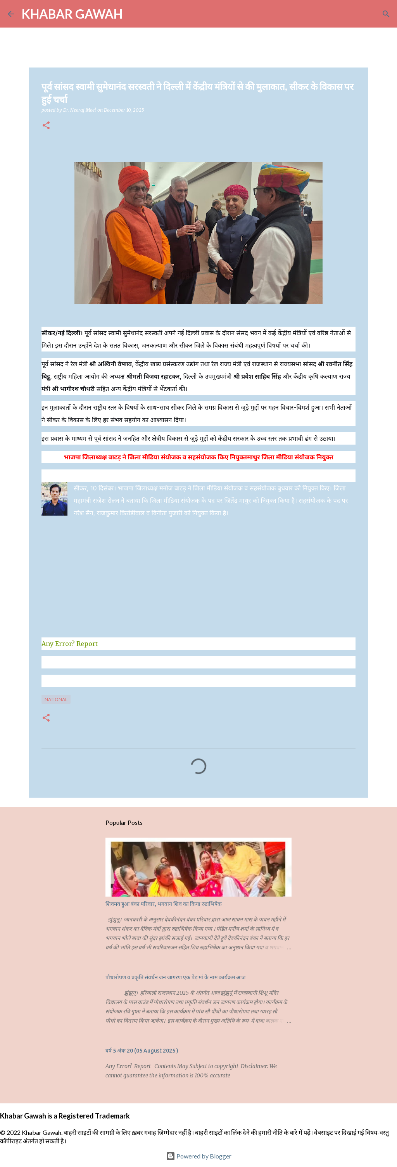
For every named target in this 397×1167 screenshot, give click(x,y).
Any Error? (58, 644)
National (56, 699)
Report (88, 644)
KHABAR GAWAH (72, 13)
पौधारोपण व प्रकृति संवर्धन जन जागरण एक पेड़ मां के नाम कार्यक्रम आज (175, 977)
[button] (46, 126)
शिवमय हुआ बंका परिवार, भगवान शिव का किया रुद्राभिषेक (163, 904)
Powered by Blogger (198, 1156)
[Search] (133, 14)
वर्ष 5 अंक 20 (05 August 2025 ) (141, 1051)
